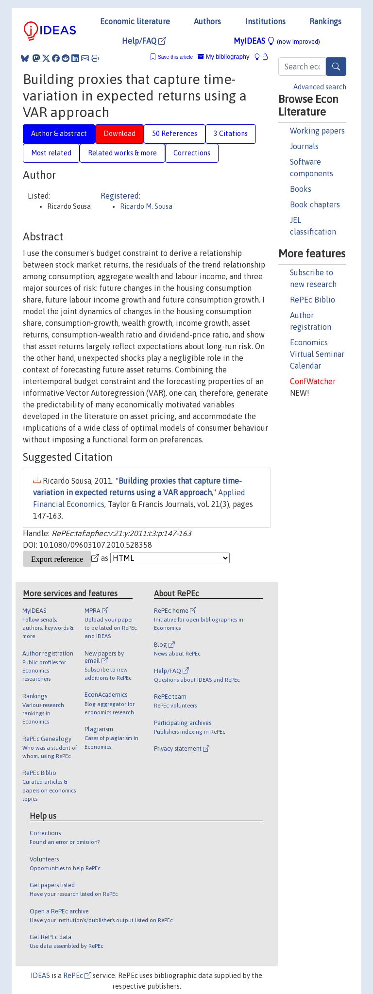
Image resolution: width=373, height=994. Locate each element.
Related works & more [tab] (122, 153)
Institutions (265, 21)
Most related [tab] (51, 153)
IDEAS (40, 975)
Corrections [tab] (191, 153)
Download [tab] (119, 133)
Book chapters (315, 204)
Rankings (325, 21)
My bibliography (223, 56)
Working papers (317, 130)
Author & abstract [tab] (59, 133)
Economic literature (135, 21)
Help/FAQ (144, 40)
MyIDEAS (277, 40)
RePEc (77, 975)
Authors (207, 21)
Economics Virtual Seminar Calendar (317, 354)
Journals (304, 146)
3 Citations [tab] (231, 133)
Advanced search (319, 87)
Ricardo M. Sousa (146, 206)
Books (300, 189)
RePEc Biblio (312, 299)
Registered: (120, 195)
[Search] (336, 66)
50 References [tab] (174, 133)
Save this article (175, 57)
